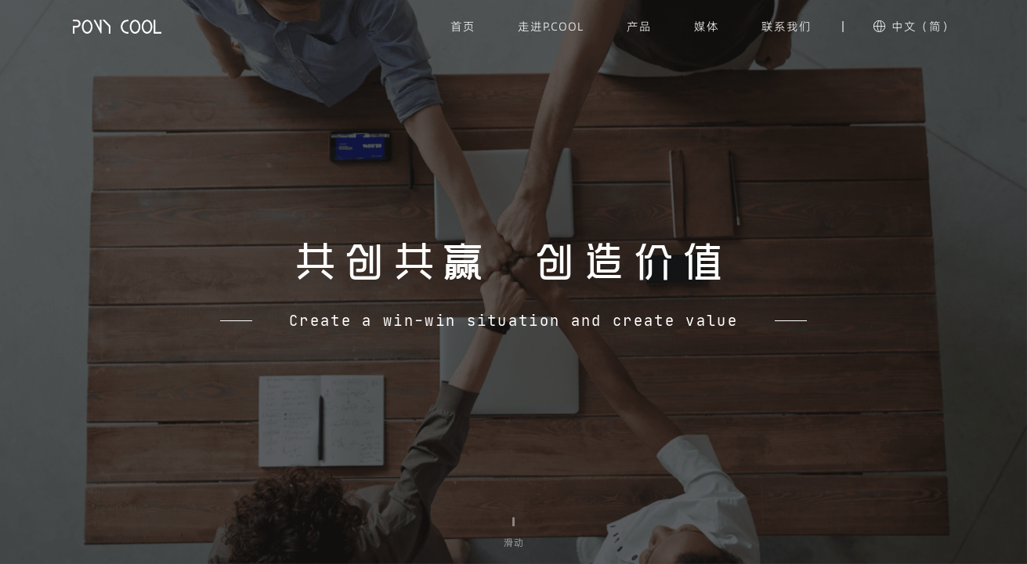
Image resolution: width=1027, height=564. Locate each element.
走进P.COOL (551, 26)
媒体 (706, 26)
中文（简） (922, 26)
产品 (639, 26)
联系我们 (786, 26)
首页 (463, 26)
